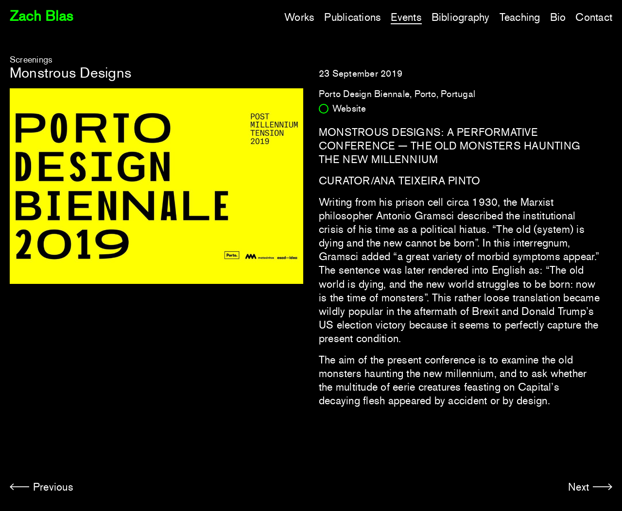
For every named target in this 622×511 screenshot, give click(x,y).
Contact (593, 17)
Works (299, 17)
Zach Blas (41, 16)
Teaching (520, 17)
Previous (53, 487)
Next (578, 487)
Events (406, 17)
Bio (558, 17)
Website (349, 108)
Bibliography (461, 17)
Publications (352, 17)
